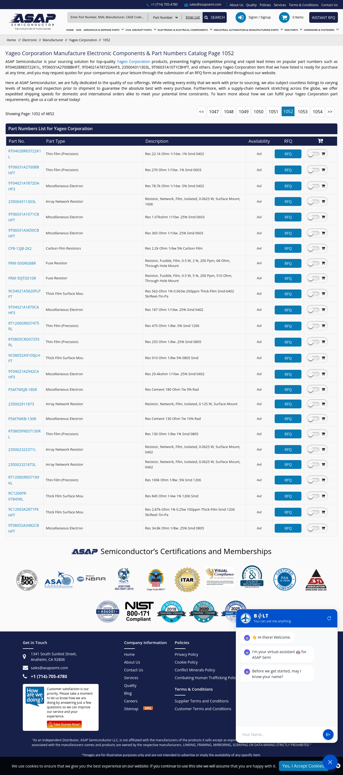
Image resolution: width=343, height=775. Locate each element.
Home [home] (12, 40)
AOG (78, 30)
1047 (214, 112)
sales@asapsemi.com (49, 667)
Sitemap (133, 708)
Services (280, 5)
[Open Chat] (330, 762)
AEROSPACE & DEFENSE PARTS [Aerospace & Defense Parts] (102, 30)
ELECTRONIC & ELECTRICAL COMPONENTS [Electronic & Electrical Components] (183, 30)
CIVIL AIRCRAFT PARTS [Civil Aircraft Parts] (138, 30)
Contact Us (329, 5)
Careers (130, 700)
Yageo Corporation (83, 40)
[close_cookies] (338, 766)
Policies (265, 5)
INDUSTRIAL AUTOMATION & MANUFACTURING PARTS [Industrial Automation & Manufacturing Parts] (246, 30)
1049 (244, 112)
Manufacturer (53, 40)
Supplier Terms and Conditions (202, 700)
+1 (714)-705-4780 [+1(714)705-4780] (49, 676)
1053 (303, 112)
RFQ (288, 153)
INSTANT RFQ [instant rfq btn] (323, 17)
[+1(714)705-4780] (162, 4)
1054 (318, 112)
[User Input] (280, 734)
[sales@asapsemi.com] (203, 4)
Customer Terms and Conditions (203, 708)
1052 (288, 111)
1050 (259, 112)
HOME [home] (70, 30)
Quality (251, 5)
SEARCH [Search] (214, 17)
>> (330, 112)
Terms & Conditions (303, 5)
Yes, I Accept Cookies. (303, 766)
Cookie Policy (186, 662)
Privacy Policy (186, 654)
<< (201, 112)
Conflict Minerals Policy (195, 669)
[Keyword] (107, 17)
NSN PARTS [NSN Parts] (291, 30)
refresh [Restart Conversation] (329, 618)
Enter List (193, 17)
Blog (128, 693)
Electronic (29, 40)
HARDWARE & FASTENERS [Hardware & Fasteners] (319, 30)
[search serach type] (165, 17)
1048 (229, 112)
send (328, 735)
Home (129, 654)
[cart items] (291, 17)
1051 (273, 112)
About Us (236, 5)
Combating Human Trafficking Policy (206, 677)
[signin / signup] (254, 17)
